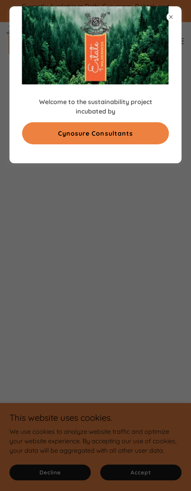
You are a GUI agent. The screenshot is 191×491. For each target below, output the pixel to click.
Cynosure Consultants (95, 133)
